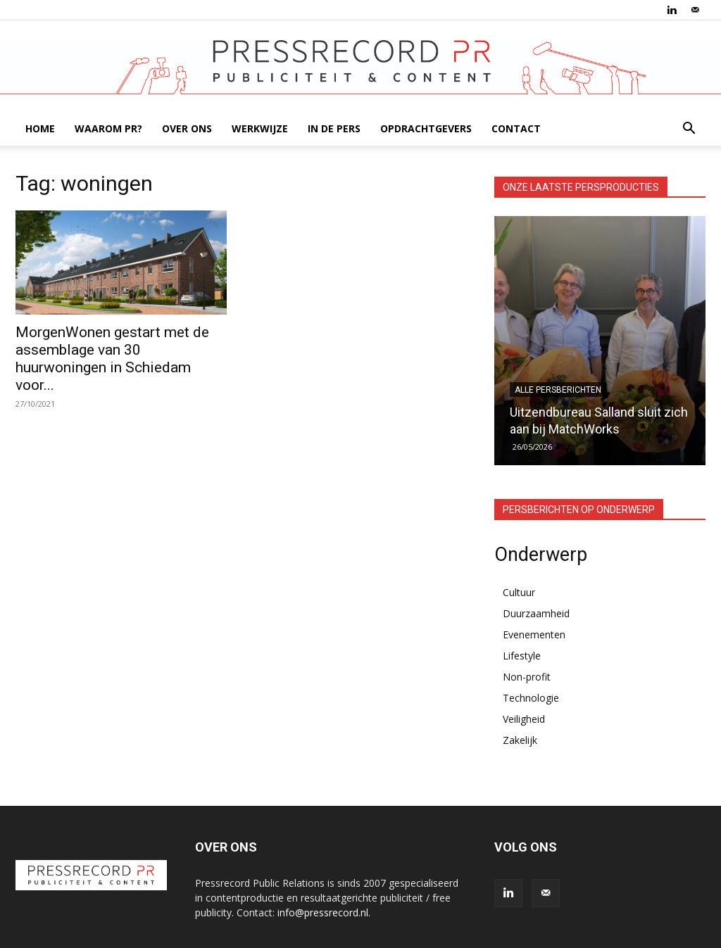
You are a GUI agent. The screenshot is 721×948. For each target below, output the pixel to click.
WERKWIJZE (260, 128)
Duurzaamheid (536, 613)
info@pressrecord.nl (322, 912)
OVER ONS (187, 128)
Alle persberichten (558, 390)
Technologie (531, 697)
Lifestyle (522, 655)
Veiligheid (524, 719)
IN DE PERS (334, 128)
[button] (689, 130)
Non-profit (527, 676)
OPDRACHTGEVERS (426, 128)
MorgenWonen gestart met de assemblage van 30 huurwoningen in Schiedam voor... (112, 358)
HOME (40, 128)
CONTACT (516, 128)
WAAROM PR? (108, 128)
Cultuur (519, 592)
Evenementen (534, 634)
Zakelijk (520, 740)
